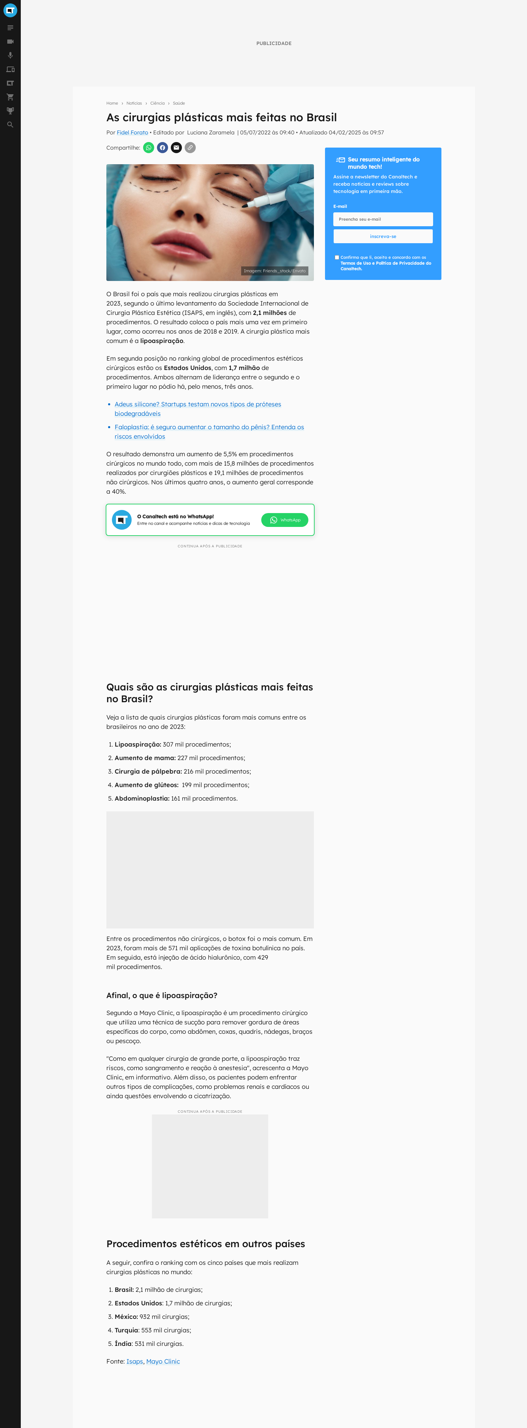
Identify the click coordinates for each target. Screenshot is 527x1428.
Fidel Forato (132, 132)
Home (112, 103)
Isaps (134, 1361)
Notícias (134, 103)
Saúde (179, 103)
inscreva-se (383, 236)
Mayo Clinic (163, 1361)
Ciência (157, 103)
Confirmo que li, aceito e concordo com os (386, 263)
